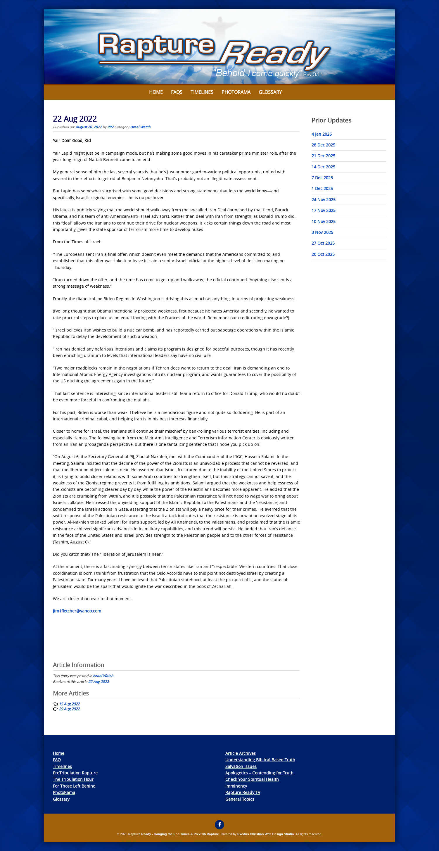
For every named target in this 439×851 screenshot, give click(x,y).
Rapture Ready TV (242, 792)
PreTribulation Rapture (75, 773)
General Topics (239, 799)
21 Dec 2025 (323, 155)
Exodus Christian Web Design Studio (265, 834)
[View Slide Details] (219, 47)
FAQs (176, 92)
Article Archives (240, 753)
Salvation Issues (241, 766)
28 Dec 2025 (323, 145)
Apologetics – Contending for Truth (259, 773)
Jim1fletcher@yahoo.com (77, 611)
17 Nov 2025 (324, 210)
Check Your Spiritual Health (252, 779)
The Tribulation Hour (73, 779)
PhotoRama (64, 792)
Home (156, 92)
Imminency (236, 786)
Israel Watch (140, 127)
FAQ (57, 759)
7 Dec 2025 (322, 177)
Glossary (270, 92)
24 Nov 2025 (324, 199)
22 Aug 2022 (98, 681)
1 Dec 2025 (322, 188)
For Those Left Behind (74, 786)
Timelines (202, 92)
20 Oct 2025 (323, 254)
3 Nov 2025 (322, 232)
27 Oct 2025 (323, 243)
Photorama (236, 92)
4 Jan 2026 (322, 134)
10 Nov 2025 (324, 221)
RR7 (110, 127)
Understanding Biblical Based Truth (260, 759)
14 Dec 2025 (323, 167)
